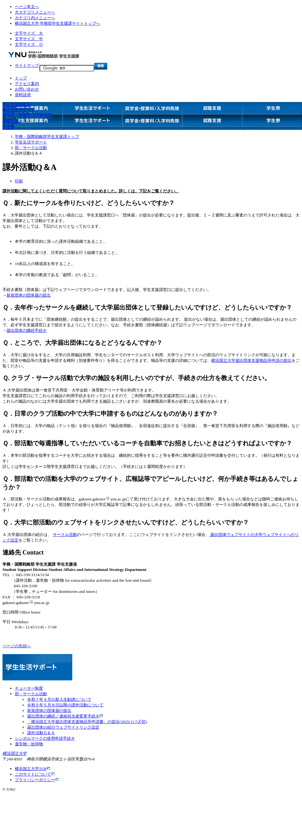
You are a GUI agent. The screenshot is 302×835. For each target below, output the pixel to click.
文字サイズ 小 (29, 44)
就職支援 (10, 121)
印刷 (19, 181)
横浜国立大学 (14, 753)
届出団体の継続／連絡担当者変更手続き (65, 716)
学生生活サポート (18, 110)
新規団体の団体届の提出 (28, 295)
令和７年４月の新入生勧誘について (59, 699)
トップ (21, 78)
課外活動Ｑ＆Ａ (41, 732)
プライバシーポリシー (36, 779)
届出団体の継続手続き (26, 330)
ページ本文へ (27, 6)
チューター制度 (29, 688)
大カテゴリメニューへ (35, 12)
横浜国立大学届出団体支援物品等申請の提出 (251, 360)
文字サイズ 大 (29, 33)
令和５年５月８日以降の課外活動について (65, 705)
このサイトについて (34, 774)
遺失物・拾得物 (29, 744)
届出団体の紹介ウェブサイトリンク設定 (63, 727)
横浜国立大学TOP (32, 768)
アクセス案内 (27, 83)
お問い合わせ (27, 89)
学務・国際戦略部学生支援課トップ (47, 136)
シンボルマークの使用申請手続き (45, 738)
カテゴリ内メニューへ (35, 17)
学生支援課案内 (16, 104)
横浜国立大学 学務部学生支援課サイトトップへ (57, 23)
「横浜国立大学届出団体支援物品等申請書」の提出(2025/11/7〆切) (87, 721)
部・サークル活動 (31, 147)
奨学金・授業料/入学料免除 (27, 115)
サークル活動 (65, 534)
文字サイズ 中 (29, 38)
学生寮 (8, 127)
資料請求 (23, 94)
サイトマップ (27, 65)
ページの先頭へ (16, 646)
